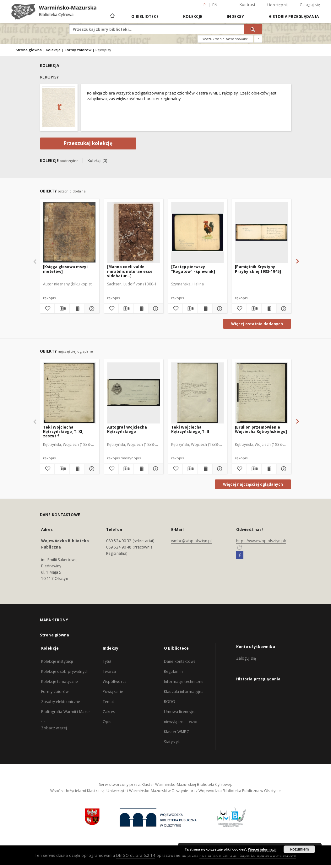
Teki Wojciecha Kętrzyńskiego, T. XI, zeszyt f (63, 431)
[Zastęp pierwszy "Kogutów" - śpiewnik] (193, 269)
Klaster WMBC (176, 731)
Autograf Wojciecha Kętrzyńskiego (127, 429)
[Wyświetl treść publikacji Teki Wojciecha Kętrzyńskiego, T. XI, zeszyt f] (77, 469)
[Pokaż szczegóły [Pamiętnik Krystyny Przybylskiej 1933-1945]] (283, 309)
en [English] (214, 5)
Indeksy (235, 16)
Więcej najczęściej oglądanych (253, 484)
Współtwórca (115, 681)
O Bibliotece (145, 16)
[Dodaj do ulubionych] (47, 309)
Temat (108, 701)
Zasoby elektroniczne (60, 701)
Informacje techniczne (184, 681)
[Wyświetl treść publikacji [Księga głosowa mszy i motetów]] (77, 309)
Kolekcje (192, 16)
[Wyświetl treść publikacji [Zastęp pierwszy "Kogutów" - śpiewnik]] (205, 309)
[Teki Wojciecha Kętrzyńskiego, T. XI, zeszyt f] (69, 393)
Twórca (109, 671)
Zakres (109, 711)
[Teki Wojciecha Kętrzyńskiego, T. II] (197, 393)
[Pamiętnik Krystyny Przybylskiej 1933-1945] (258, 269)
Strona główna (29, 49)
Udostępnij (277, 5)
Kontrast (247, 4)
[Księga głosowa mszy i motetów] (66, 269)
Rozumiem (299, 849)
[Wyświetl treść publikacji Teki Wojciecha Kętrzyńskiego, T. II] (205, 469)
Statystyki (172, 741)
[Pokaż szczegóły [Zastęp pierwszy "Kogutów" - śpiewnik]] (219, 309)
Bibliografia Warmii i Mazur (65, 711)
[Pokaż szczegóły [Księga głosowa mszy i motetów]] (91, 309)
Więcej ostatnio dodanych (257, 324)
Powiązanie (113, 691)
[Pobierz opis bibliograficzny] (62, 309)
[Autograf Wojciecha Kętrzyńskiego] (133, 393)
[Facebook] (239, 555)
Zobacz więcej (54, 728)
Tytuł (107, 661)
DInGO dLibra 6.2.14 (135, 855)
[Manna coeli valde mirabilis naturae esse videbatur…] (130, 271)
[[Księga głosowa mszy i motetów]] (69, 232)
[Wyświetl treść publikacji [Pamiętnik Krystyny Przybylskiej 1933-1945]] (269, 309)
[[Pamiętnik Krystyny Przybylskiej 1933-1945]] (261, 232)
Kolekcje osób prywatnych (65, 671)
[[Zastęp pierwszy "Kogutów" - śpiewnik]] (197, 232)
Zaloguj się (310, 4)
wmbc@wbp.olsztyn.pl (191, 540)
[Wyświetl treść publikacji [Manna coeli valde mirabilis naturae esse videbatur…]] (141, 309)
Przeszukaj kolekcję (88, 143)
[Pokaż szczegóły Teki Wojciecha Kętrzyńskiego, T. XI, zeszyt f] (91, 469)
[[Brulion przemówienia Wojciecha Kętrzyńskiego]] (261, 393)
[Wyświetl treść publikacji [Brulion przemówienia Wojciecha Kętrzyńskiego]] (269, 469)
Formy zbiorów (78, 49)
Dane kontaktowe (180, 661)
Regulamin (173, 671)
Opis (107, 721)
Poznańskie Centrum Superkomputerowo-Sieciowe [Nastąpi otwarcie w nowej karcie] (247, 855)
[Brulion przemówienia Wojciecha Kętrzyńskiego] (261, 429)
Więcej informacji (262, 849)
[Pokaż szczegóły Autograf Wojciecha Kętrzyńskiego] (155, 469)
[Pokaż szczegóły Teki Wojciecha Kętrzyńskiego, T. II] (219, 469)
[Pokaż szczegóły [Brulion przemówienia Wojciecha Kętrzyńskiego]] (283, 469)
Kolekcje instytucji (57, 661)
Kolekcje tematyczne (59, 681)
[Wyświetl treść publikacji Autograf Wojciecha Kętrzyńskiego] (141, 469)
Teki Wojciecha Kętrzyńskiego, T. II (190, 429)
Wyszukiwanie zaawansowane (225, 39)
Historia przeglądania (294, 16)
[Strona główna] (112, 16)
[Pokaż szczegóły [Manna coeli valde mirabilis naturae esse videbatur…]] (155, 309)
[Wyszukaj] (253, 29)
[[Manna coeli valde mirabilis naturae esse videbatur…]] (133, 232)
